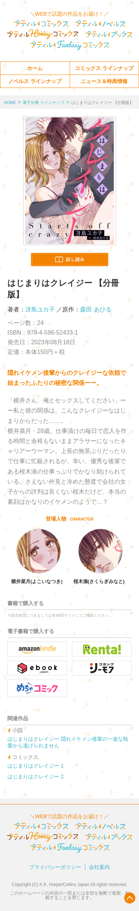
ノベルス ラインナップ (35, 81)
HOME (10, 102)
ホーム (35, 68)
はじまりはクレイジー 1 (35, 766)
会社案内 (99, 867)
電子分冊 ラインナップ (43, 102)
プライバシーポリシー (55, 867)
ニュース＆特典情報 (104, 81)
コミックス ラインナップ (104, 68)
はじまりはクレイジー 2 (35, 776)
